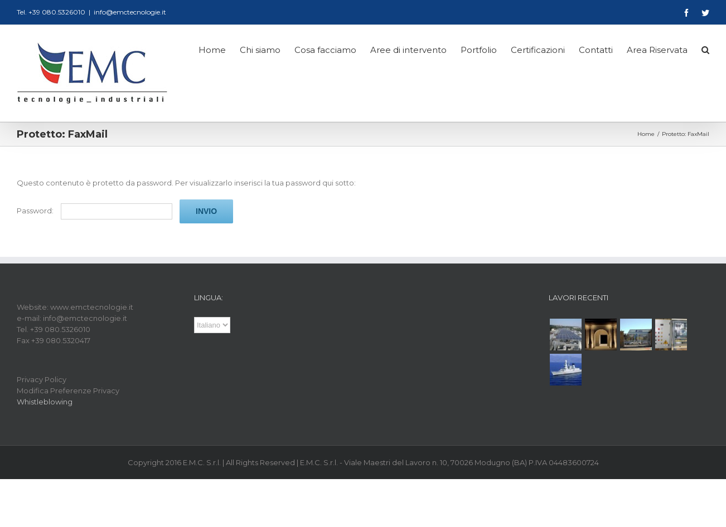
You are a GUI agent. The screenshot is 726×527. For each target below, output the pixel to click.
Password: (94, 210)
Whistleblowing (44, 401)
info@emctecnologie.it (130, 12)
